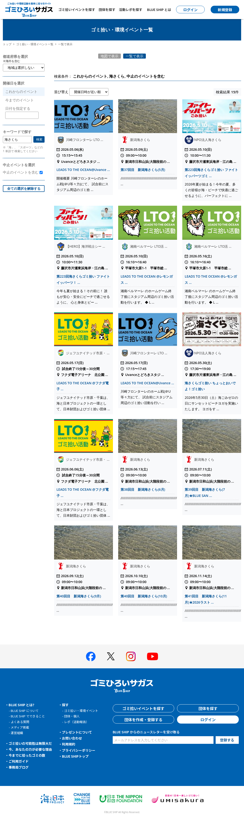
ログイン (208, 719)
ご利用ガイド (19, 761)
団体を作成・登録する (143, 719)
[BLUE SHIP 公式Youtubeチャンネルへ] (152, 656)
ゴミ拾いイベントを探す (76, 9)
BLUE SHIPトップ (75, 756)
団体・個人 (72, 716)
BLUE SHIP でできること (28, 716)
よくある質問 (20, 722)
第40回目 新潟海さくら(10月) (144, 596)
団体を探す (107, 9)
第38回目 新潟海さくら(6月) (143, 489)
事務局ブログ (19, 767)
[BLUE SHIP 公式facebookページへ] (91, 656)
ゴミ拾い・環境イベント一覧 (34, 44)
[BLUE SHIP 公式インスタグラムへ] (131, 656)
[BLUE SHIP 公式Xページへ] (111, 656)
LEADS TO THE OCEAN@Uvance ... (83, 169)
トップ (7, 44)
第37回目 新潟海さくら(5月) (143, 169)
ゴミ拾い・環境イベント (81, 710)
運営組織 (17, 732)
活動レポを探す (130, 9)
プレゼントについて (77, 732)
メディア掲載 (20, 727)
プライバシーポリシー (78, 750)
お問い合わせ (72, 738)
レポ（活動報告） (76, 722)
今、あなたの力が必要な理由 (30, 749)
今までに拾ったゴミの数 (27, 755)
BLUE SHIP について (25, 710)
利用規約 (68, 744)
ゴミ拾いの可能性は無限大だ (30, 743)
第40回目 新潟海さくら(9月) (78, 596)
